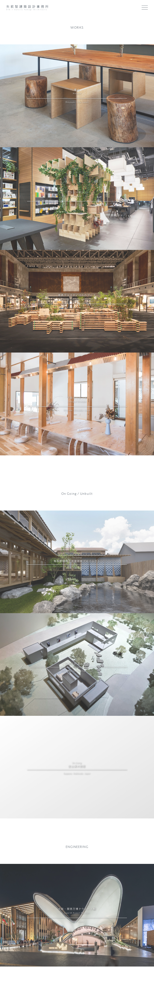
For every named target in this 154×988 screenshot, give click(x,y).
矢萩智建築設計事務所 (28, 6)
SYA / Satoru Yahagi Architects (27, 9)
